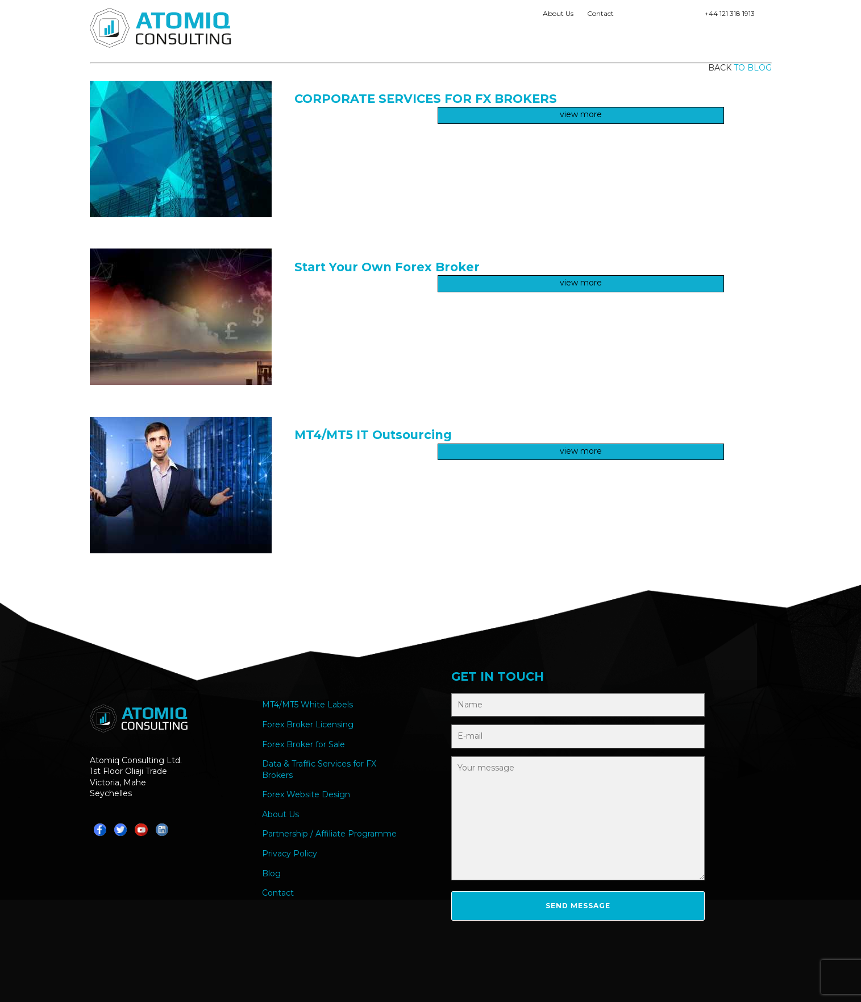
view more (581, 114)
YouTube (688, 16)
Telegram (649, 16)
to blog (753, 68)
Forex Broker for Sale (303, 744)
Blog (271, 873)
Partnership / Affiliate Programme (329, 834)
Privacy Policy (289, 853)
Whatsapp (630, 16)
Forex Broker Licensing (307, 724)
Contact (600, 13)
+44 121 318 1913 (730, 13)
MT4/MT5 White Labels (307, 704)
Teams (669, 16)
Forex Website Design (306, 794)
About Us (558, 13)
